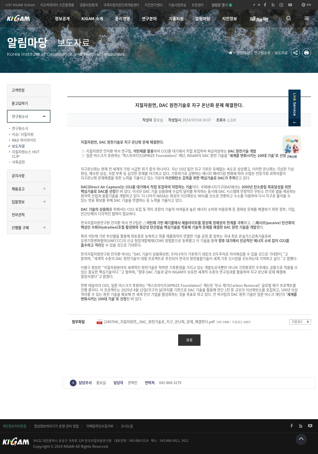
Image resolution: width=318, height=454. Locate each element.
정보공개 (62, 18)
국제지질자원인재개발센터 (121, 4)
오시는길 (127, 425)
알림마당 (202, 18)
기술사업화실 (177, 4)
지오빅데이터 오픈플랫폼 (57, 4)
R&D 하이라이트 (24, 140)
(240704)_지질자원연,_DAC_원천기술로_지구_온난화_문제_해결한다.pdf (159, 321)
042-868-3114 (139, 440)
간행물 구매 (20, 227)
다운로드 (300, 321)
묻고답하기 (20, 103)
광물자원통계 (89, 4)
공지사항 (18, 175)
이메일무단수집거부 (99, 425)
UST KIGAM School (20, 4)
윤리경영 (122, 18)
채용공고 (18, 189)
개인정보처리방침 (14, 425)
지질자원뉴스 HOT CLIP (26, 154)
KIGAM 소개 (92, 18)
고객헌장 (18, 90)
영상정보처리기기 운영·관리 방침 (56, 425)
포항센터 (197, 4)
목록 (189, 340)
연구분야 (149, 18)
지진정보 (229, 18)
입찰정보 (18, 201)
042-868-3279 (170, 382)
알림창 (222, 4)
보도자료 (281, 52)
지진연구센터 (153, 4)
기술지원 (176, 18)
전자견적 (18, 214)
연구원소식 (262, 52)
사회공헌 (18, 162)
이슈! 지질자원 (23, 134)
